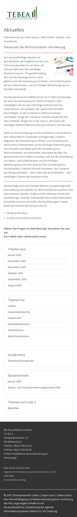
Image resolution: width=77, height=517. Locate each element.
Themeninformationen (21, 360)
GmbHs (12, 306)
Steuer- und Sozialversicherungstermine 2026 (34, 387)
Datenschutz (64, 495)
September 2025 (17, 279)
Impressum (48, 495)
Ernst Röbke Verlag (15, 479)
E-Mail (12, 236)
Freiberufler (14, 318)
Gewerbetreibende (19, 312)
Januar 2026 (14, 255)
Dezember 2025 (17, 261)
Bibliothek (13, 408)
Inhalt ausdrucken (17, 213)
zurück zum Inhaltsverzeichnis (24, 218)
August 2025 (15, 285)
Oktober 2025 (15, 273)
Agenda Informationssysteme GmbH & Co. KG (30, 471)
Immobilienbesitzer (19, 324)
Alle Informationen (18, 336)
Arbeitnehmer (16, 330)
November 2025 (17, 267)
